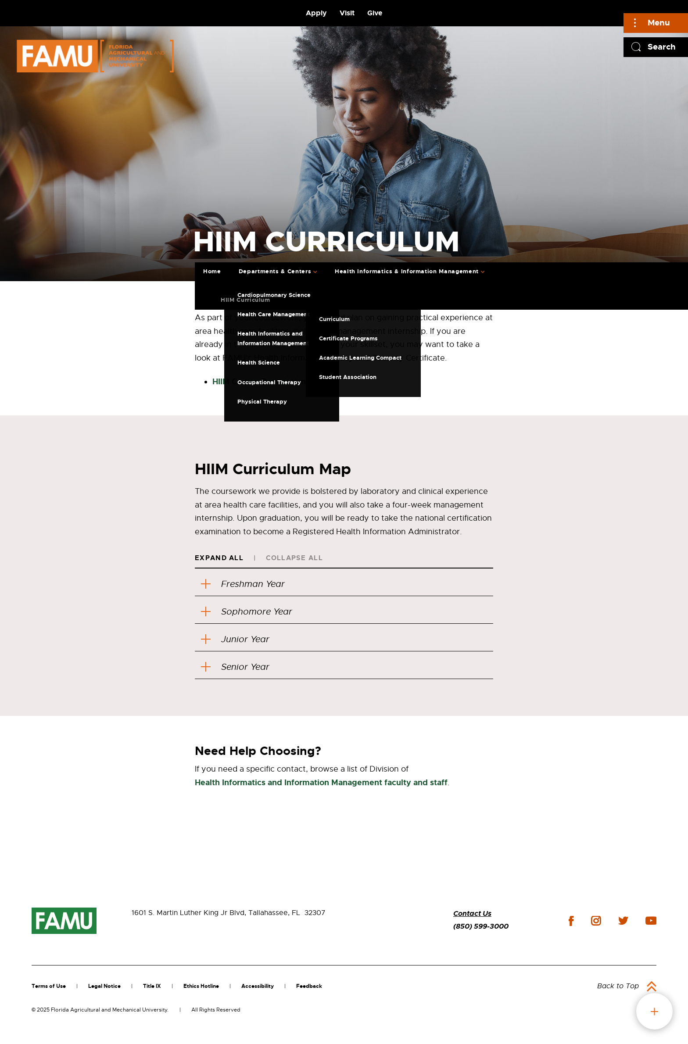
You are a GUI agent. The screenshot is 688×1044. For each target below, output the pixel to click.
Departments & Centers (275, 271)
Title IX (152, 986)
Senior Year (235, 666)
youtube (650, 921)
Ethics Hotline (201, 986)
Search (662, 46)
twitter (623, 921)
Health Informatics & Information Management (407, 271)
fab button (654, 1011)
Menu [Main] (659, 22)
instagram (596, 921)
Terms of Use (49, 986)
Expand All (219, 558)
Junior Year (235, 639)
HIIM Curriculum (245, 300)
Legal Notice (104, 986)
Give (374, 13)
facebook (571, 921)
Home (212, 271)
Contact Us (472, 913)
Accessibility (257, 986)
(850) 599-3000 (481, 926)
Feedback (309, 986)
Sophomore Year (246, 611)
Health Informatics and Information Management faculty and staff (321, 782)
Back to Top (618, 986)
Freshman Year (243, 584)
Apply (316, 13)
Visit (347, 13)
